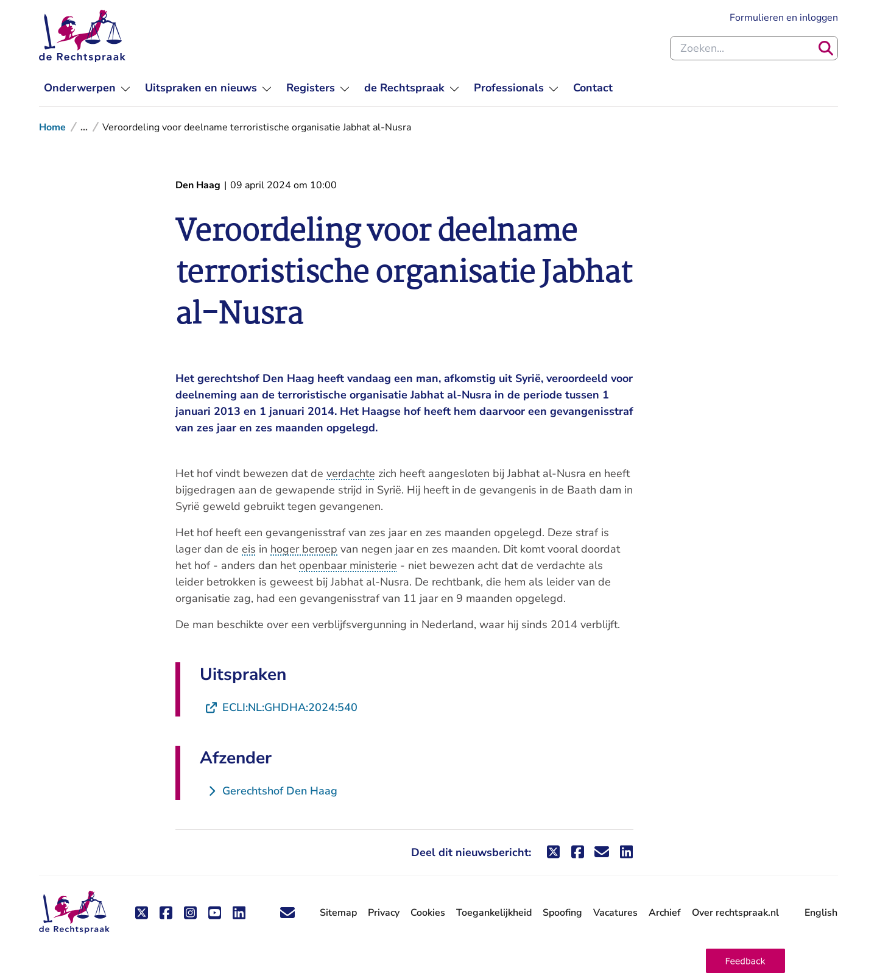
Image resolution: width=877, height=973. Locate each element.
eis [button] (249, 549)
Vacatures (615, 913)
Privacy (384, 912)
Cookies (427, 912)
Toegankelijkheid (494, 912)
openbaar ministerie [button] (348, 565)
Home (52, 127)
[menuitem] (87, 88)
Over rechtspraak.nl (735, 912)
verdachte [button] (350, 473)
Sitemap (338, 912)
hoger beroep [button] (303, 549)
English (821, 912)
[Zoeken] (826, 48)
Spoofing (562, 912)
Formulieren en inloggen (784, 17)
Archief (665, 912)
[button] (745, 961)
